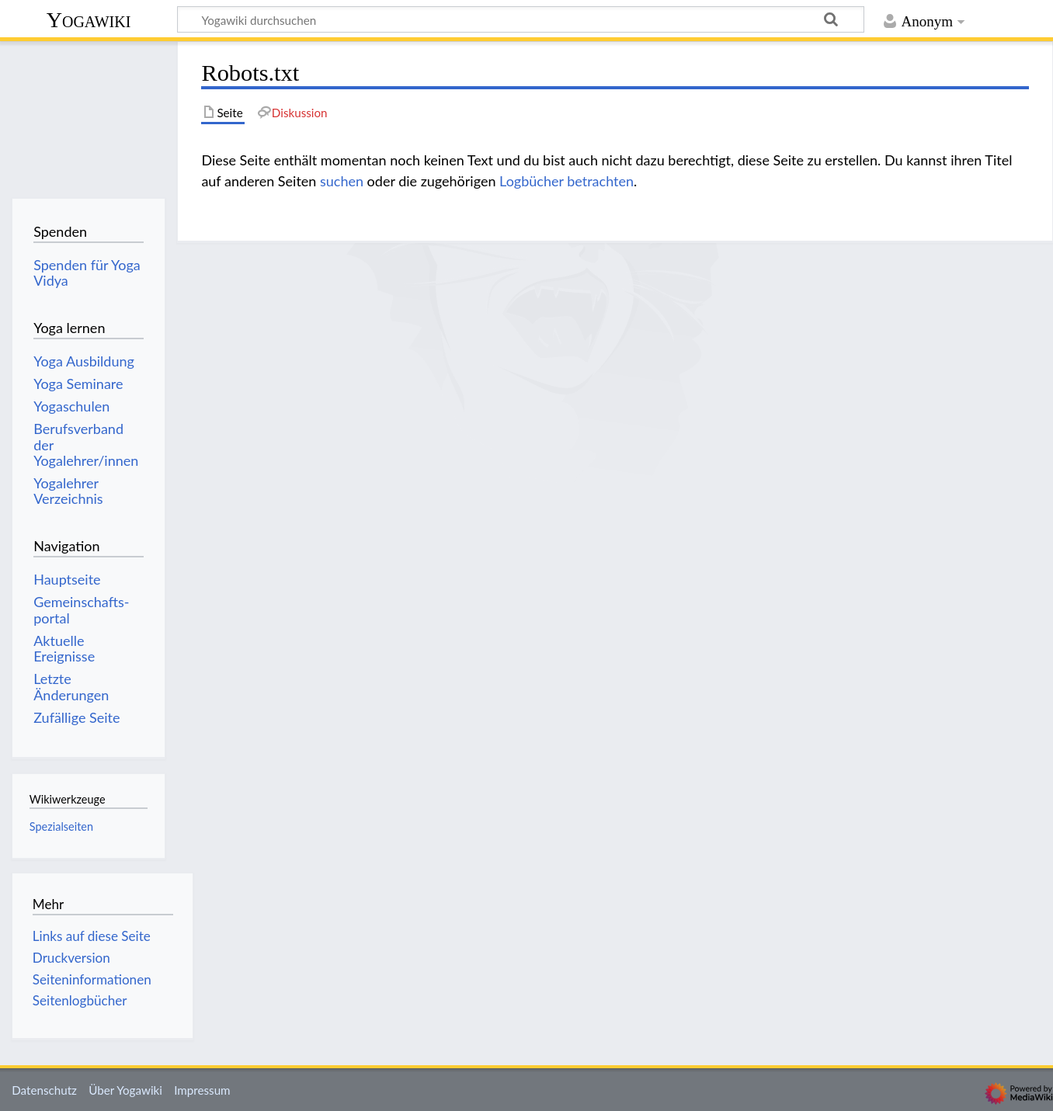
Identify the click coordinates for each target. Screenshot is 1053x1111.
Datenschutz (44, 1090)
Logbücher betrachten (566, 180)
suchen (341, 180)
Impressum (202, 1090)
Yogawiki (89, 20)
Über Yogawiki (125, 1090)
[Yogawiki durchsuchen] (521, 19)
